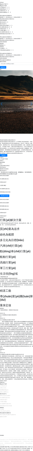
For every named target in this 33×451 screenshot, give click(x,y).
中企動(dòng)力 (26, 441)
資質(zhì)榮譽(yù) (4, 392)
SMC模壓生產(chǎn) (4, 206)
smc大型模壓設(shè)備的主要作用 (7, 319)
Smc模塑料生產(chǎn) (5, 188)
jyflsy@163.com (7, 425)
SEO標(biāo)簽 (8, 443)
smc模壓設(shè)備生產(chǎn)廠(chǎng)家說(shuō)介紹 (12, 354)
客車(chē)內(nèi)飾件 (4, 175)
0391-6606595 (9, 423)
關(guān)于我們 (3, 384)
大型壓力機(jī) (3, 185)
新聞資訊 (2, 407)
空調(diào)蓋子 (3, 182)
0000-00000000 (3, 20)
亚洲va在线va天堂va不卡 (16, 448)
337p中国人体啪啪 (26, 448)
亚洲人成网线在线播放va (13, 450)
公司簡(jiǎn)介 (3, 385)
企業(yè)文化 (3, 387)
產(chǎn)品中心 (3, 393)
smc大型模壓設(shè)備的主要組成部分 (8, 314)
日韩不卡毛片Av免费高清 (24, 450)
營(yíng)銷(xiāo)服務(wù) (5, 412)
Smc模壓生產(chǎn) (4, 178)
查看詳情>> (2, 349)
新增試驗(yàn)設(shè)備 (5, 192)
